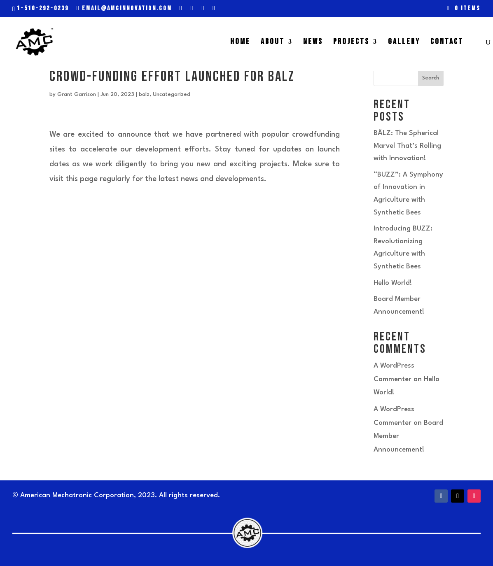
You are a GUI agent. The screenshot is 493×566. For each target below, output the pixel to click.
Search (430, 78)
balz (144, 94)
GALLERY (404, 43)
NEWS (313, 43)
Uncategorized (171, 94)
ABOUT (273, 43)
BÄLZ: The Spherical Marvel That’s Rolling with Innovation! (407, 146)
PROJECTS (351, 43)
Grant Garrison (76, 94)
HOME (240, 43)
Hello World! (393, 283)
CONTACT (446, 43)
